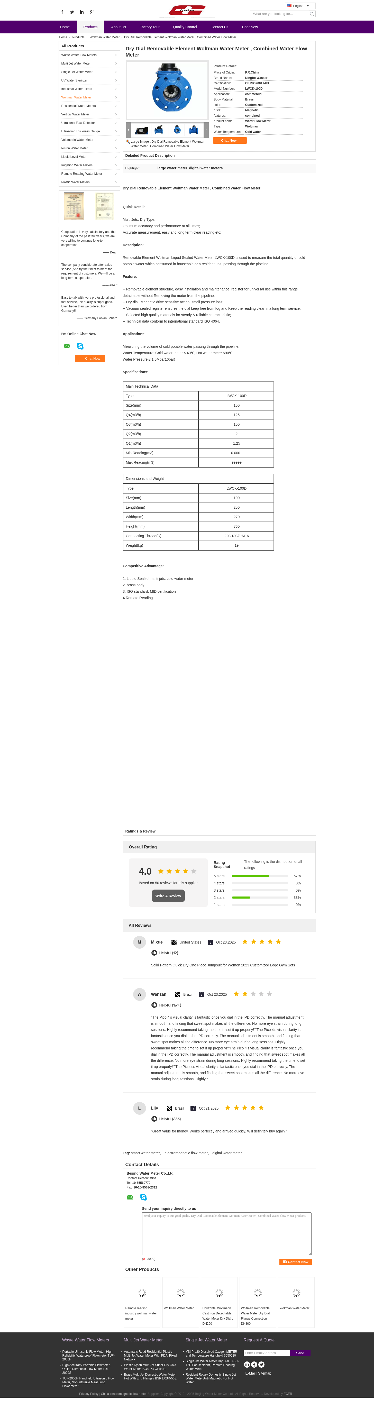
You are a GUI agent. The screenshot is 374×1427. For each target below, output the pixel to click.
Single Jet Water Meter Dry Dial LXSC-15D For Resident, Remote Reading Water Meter (212, 1365)
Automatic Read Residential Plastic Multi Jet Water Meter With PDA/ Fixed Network (150, 1355)
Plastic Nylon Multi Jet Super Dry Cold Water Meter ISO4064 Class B (150, 1367)
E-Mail (250, 1373)
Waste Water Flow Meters (79, 55)
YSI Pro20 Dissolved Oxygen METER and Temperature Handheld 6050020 (211, 1353)
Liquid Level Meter (74, 157)
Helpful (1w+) (170, 1005)
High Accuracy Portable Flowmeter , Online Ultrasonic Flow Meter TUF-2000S (87, 1369)
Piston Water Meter (74, 148)
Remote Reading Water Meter (81, 174)
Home (65, 27)
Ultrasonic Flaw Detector (78, 123)
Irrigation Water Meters (77, 165)
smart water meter (145, 1153)
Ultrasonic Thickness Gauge (80, 131)
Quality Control (185, 27)
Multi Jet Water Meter (76, 63)
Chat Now (250, 27)
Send (300, 1353)
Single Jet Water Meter (77, 72)
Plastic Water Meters (75, 182)
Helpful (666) (170, 1119)
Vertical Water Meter (75, 114)
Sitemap (264, 1373)
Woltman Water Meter (105, 37)
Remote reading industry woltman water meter (141, 1313)
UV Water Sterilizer (74, 80)
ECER (288, 1394)
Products (90, 27)
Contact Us (219, 27)
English (301, 6)
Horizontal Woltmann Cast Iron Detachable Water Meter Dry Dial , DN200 (218, 1315)
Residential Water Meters (78, 106)
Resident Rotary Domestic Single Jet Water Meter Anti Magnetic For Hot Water (211, 1378)
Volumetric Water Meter (77, 140)
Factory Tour (150, 27)
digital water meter (227, 1153)
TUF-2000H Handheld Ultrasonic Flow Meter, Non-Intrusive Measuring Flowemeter (88, 1382)
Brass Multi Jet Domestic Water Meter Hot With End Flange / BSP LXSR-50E (150, 1376)
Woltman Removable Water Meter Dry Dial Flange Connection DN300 (255, 1315)
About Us (118, 27)
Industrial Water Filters (76, 89)
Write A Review (168, 896)
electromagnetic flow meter (186, 1153)
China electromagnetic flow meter (124, 1394)
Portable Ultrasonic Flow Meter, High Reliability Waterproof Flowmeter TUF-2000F (88, 1355)
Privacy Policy (88, 1394)
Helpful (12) (168, 953)
